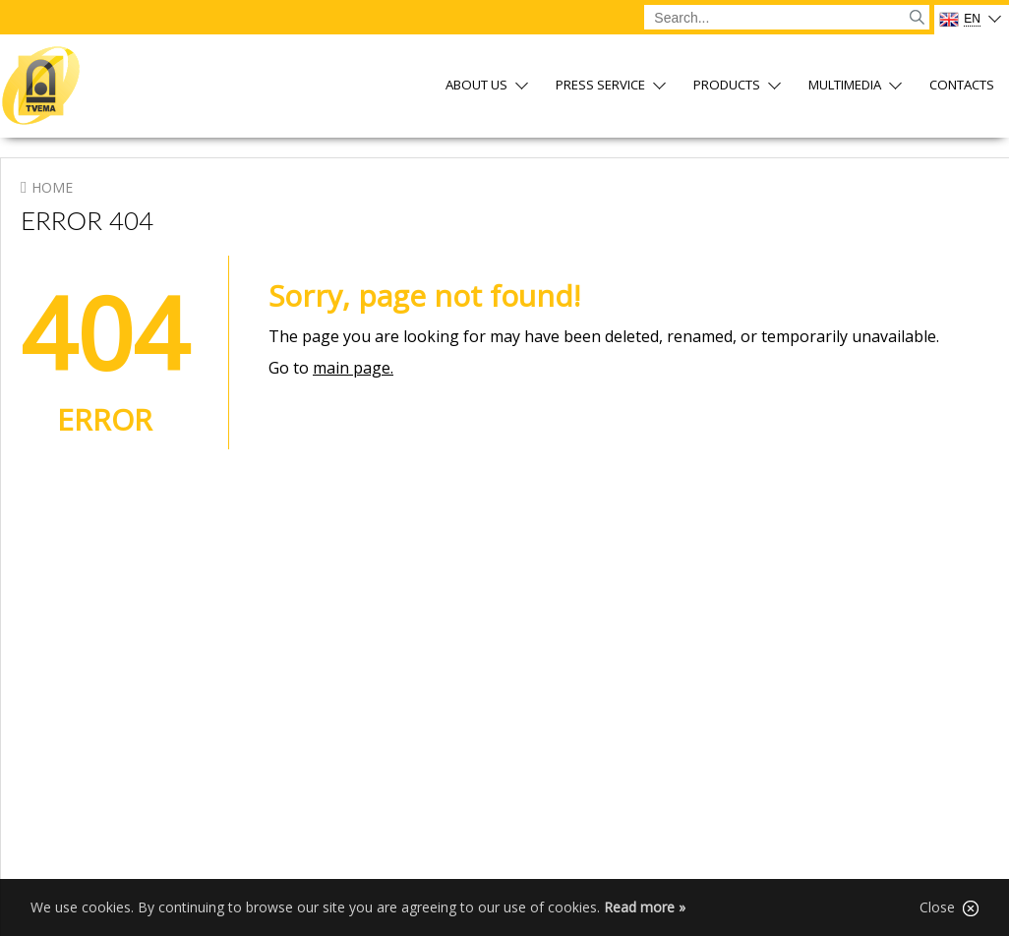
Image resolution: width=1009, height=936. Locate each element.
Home (52, 187)
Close (949, 907)
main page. (353, 368)
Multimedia (844, 86)
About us (476, 86)
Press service (600, 86)
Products (726, 86)
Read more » (644, 907)
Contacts (961, 86)
